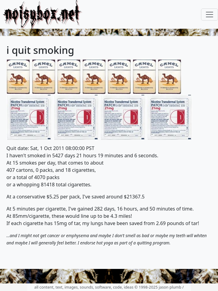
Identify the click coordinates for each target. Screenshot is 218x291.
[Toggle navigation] (209, 14)
